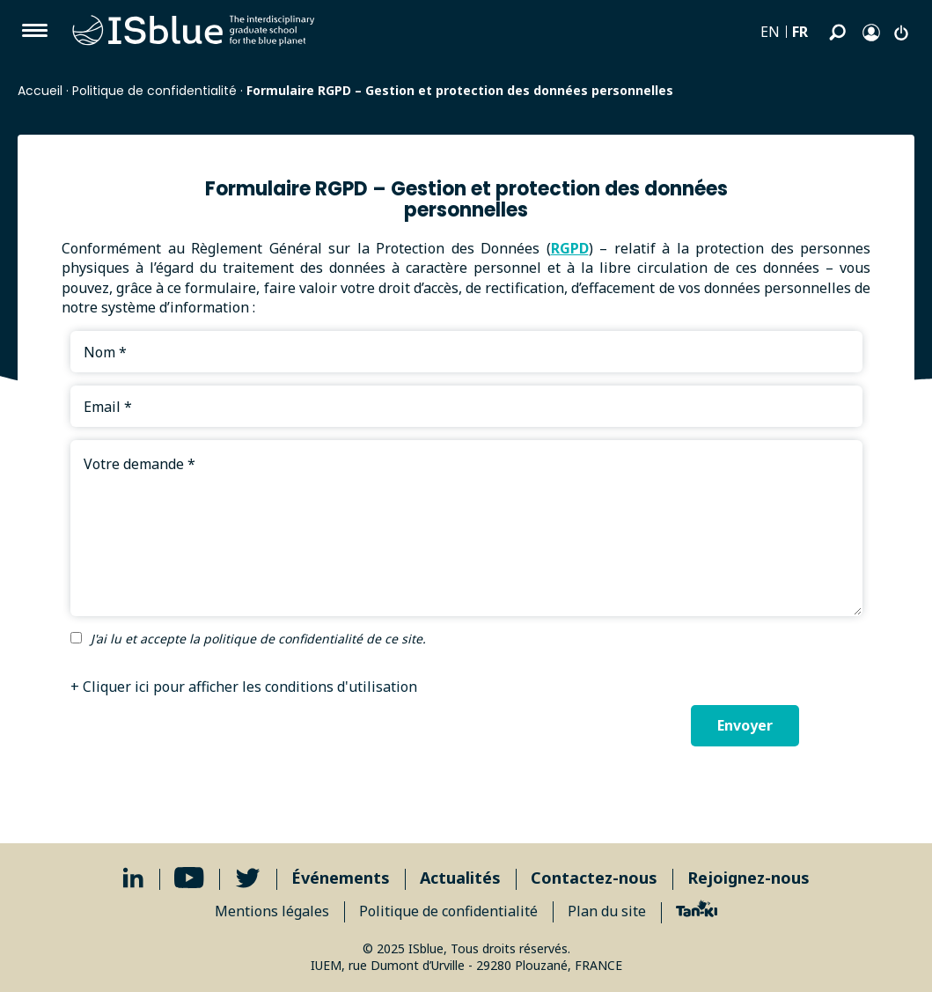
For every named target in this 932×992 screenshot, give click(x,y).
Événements (340, 877)
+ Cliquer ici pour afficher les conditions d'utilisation (243, 686)
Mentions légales (272, 911)
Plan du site (607, 911)
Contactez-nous (594, 877)
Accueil (40, 90)
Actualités (460, 877)
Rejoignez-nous (748, 877)
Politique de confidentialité (154, 90)
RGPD (570, 248)
